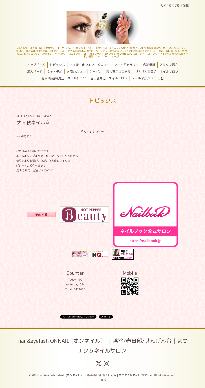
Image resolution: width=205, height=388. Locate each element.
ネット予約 (54, 71)
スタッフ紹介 (169, 65)
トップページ (36, 65)
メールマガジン (142, 78)
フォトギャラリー (126, 65)
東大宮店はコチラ (118, 71)
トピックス (57, 65)
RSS (103, 380)
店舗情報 (149, 65)
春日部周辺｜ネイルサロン (108, 78)
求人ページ (34, 71)
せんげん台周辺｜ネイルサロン (156, 71)
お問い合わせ (76, 71)
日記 (161, 78)
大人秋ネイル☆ (33, 122)
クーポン (95, 71)
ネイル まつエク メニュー (89, 65)
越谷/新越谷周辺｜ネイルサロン (63, 78)
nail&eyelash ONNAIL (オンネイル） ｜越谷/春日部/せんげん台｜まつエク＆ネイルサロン (103, 345)
